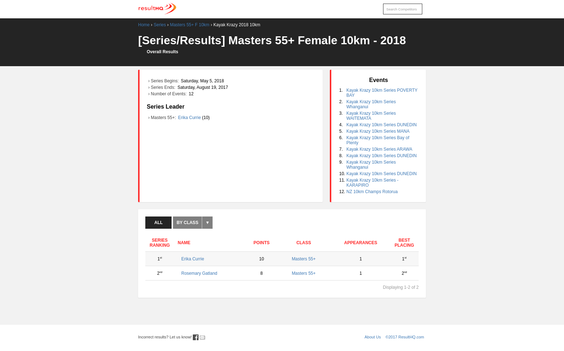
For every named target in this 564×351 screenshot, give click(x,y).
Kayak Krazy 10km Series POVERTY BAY (382, 93)
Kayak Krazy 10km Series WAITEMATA (371, 116)
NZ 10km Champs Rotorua (372, 191)
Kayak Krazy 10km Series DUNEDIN (381, 124)
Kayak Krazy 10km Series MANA (377, 131)
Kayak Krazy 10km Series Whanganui (371, 104)
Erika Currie (190, 117)
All (158, 222)
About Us (373, 337)
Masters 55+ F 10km (189, 24)
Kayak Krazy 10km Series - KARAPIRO (372, 183)
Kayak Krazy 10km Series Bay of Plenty (377, 140)
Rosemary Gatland (199, 273)
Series (160, 24)
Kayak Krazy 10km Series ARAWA (379, 149)
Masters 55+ (303, 258)
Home (144, 24)
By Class (187, 222)
